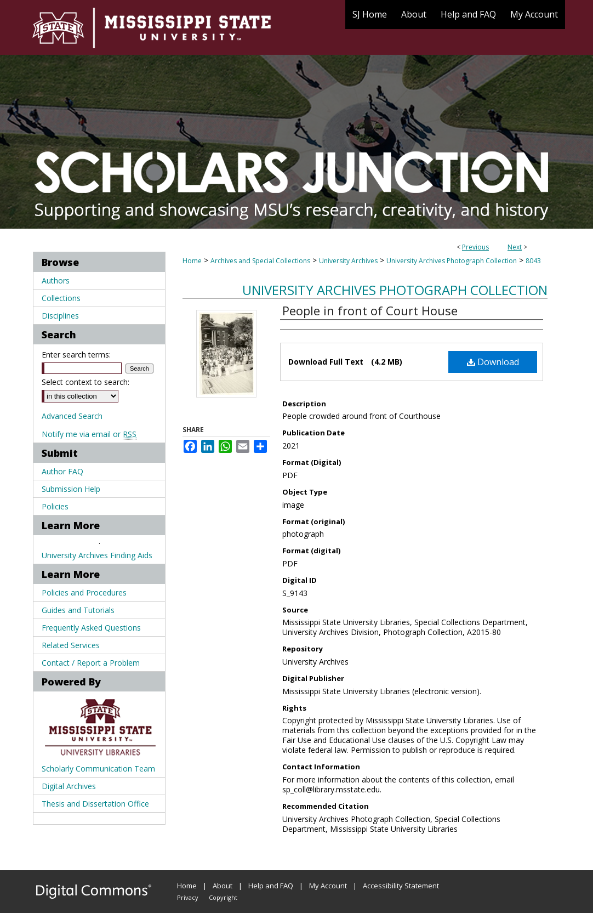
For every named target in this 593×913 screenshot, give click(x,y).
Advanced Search (72, 416)
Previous (475, 247)
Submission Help (71, 489)
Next (515, 247)
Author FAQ (62, 471)
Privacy (187, 897)
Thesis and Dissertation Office (95, 803)
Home (192, 260)
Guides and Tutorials (78, 610)
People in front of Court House (370, 310)
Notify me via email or (89, 434)
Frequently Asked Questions (91, 627)
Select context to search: (85, 382)
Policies (55, 506)
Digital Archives (69, 786)
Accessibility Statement (401, 886)
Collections (61, 298)
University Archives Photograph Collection (451, 260)
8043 (533, 260)
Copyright (223, 897)
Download (493, 362)
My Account (328, 886)
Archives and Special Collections (260, 260)
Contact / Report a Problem (91, 662)
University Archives (348, 260)
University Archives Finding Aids (97, 555)
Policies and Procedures (84, 592)
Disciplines (60, 315)
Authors (56, 280)
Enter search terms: (76, 354)
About (222, 886)
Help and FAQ (270, 886)
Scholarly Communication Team (98, 768)
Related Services (71, 645)
